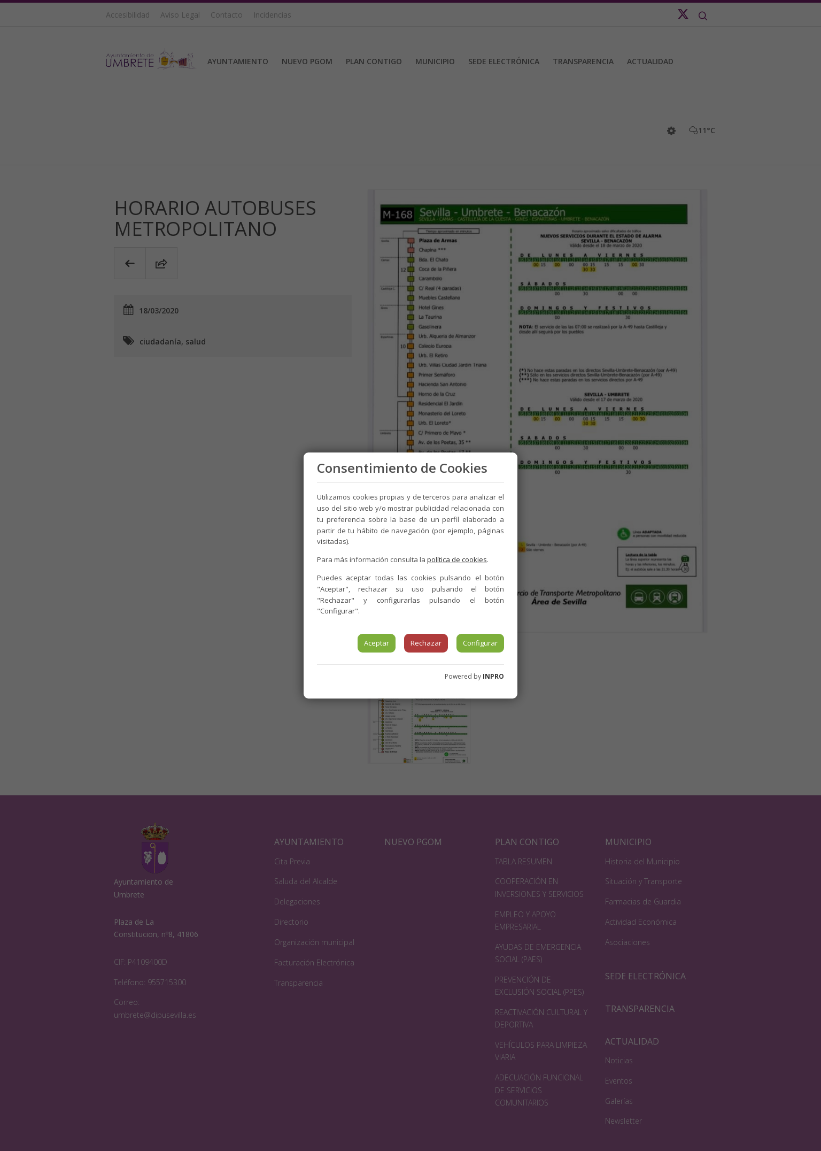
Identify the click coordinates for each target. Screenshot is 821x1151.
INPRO (493, 676)
